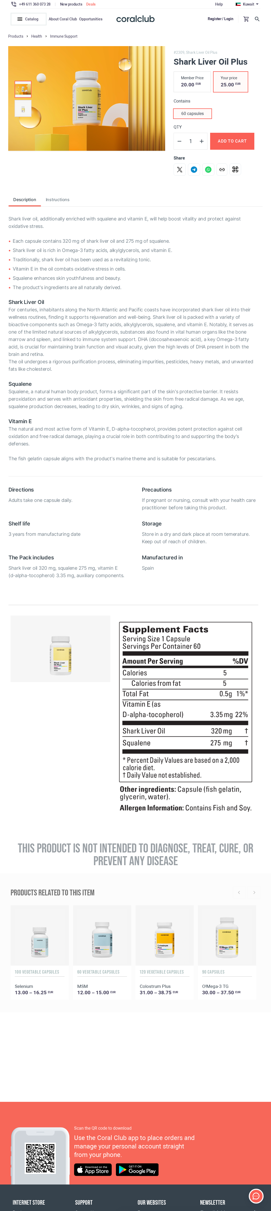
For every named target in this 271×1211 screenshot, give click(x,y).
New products (71, 4)
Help (219, 4)
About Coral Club (63, 19)
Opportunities (90, 19)
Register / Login (220, 19)
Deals (91, 4)
